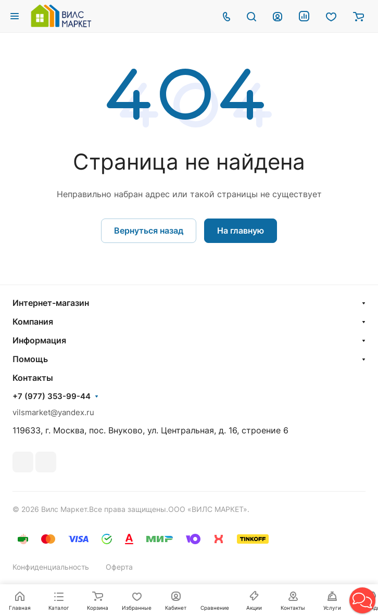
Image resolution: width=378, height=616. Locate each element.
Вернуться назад (148, 230)
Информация (39, 340)
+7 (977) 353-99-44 (51, 396)
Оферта (119, 566)
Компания (32, 321)
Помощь (30, 359)
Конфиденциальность (50, 566)
